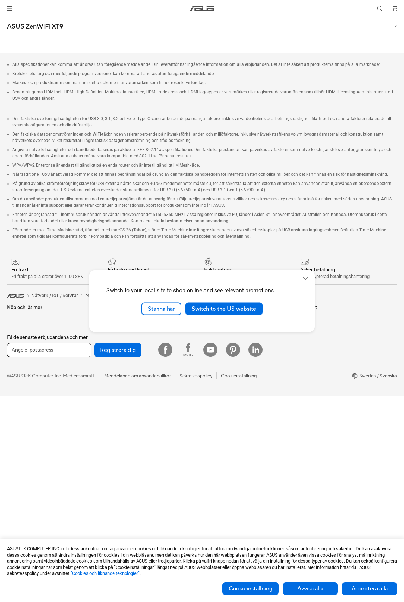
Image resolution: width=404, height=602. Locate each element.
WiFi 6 (109, 387)
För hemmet (19, 345)
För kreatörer (21, 376)
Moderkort (18, 514)
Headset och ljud (120, 461)
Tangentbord (116, 440)
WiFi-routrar (116, 397)
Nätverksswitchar (121, 408)
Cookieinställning (250, 588)
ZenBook (308, 386)
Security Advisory (220, 460)
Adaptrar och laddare (125, 503)
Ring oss (211, 429)
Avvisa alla (310, 588)
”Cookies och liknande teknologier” (105, 573)
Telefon (14, 313)
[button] (9, 8)
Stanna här (161, 308)
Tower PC (17, 440)
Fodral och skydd (121, 493)
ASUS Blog (311, 418)
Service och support (223, 407)
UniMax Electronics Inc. (226, 376)
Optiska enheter (120, 344)
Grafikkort (18, 525)
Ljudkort (112, 333)
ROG (304, 365)
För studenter (21, 387)
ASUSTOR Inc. (217, 333)
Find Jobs (212, 386)
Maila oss (211, 418)
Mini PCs (16, 461)
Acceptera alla (370, 588)
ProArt (306, 376)
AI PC (305, 333)
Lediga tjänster (217, 344)
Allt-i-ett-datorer (24, 430)
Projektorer (19, 482)
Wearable (17, 493)
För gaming (19, 355)
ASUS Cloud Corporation (228, 365)
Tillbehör (16, 323)
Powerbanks (116, 524)
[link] (202, 8)
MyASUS (211, 481)
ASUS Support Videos (225, 471)
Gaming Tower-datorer (31, 451)
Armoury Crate (315, 397)
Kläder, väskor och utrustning (133, 482)
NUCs (13, 472)
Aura (304, 407)
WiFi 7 (109, 376)
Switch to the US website (224, 308)
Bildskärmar (19, 419)
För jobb (16, 366)
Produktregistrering (222, 439)
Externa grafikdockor (125, 355)
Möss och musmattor (125, 450)
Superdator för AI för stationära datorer (144, 418)
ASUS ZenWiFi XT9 (35, 27)
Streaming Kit (117, 471)
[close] (305, 279)
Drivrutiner (213, 450)
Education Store (316, 344)
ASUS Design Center (321, 355)
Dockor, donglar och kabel (130, 514)
